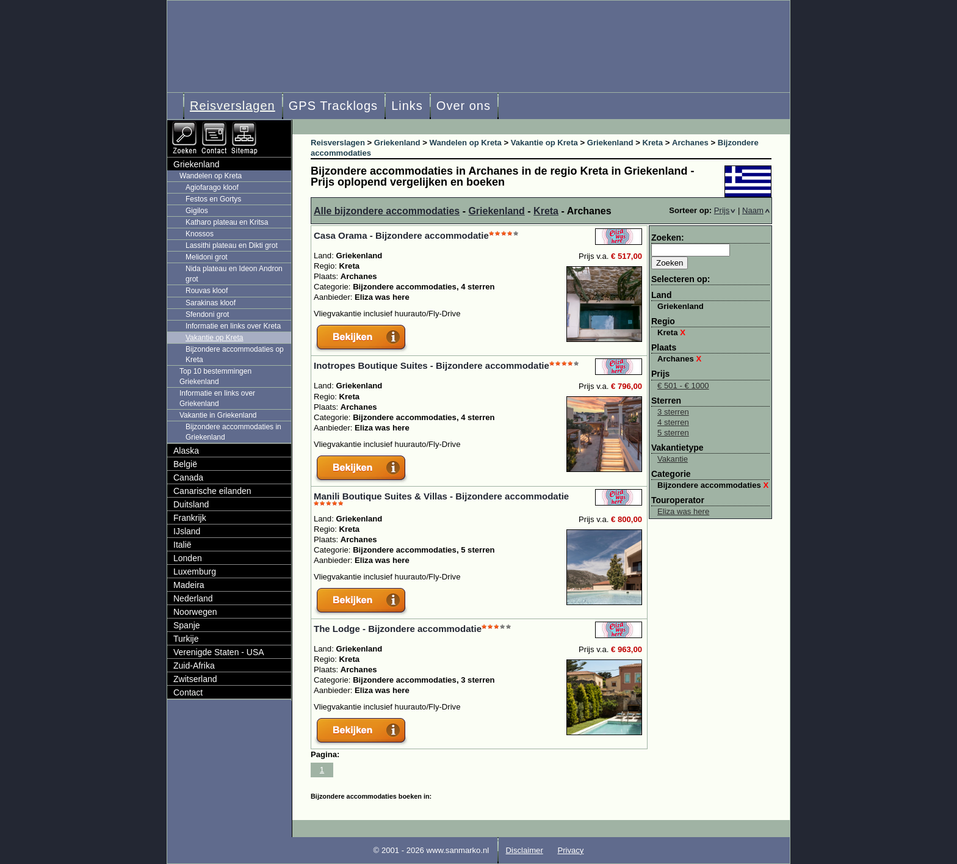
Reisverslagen (232, 105)
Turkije (186, 639)
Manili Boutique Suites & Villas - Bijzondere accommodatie (441, 496)
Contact (188, 692)
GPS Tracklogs (333, 105)
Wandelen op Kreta (210, 176)
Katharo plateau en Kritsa (227, 222)
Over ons (463, 105)
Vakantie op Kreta (215, 337)
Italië (182, 545)
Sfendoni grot (207, 314)
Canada (188, 477)
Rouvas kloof (207, 290)
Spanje (186, 625)
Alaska (186, 451)
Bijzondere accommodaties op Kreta (235, 354)
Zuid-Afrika (194, 665)
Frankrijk (189, 518)
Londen (187, 558)
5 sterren (673, 432)
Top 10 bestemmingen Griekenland (215, 376)
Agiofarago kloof (212, 187)
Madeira (188, 585)
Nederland (193, 598)
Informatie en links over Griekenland (217, 398)
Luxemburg (194, 571)
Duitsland (191, 504)
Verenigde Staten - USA (218, 652)
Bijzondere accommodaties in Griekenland (233, 432)
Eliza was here (683, 511)
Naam (756, 210)
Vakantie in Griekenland (218, 415)
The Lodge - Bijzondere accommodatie (398, 628)
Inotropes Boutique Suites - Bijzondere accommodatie (431, 365)
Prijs (725, 210)
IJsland (186, 531)
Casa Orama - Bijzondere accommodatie (401, 235)
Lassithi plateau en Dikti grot (232, 245)
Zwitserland (195, 679)
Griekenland (496, 211)
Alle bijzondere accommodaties (387, 211)
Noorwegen (195, 612)
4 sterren (673, 422)
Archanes (679, 358)
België (185, 464)
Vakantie (672, 458)
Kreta (545, 211)
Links (407, 105)
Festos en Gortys (213, 199)
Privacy (570, 850)
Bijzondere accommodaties (712, 485)
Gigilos (197, 210)
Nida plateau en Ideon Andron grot (234, 273)
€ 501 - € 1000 (683, 385)
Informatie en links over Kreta (233, 326)
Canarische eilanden (212, 491)
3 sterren (673, 411)
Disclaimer (524, 850)
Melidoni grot (207, 257)
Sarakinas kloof (211, 303)
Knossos (200, 234)
